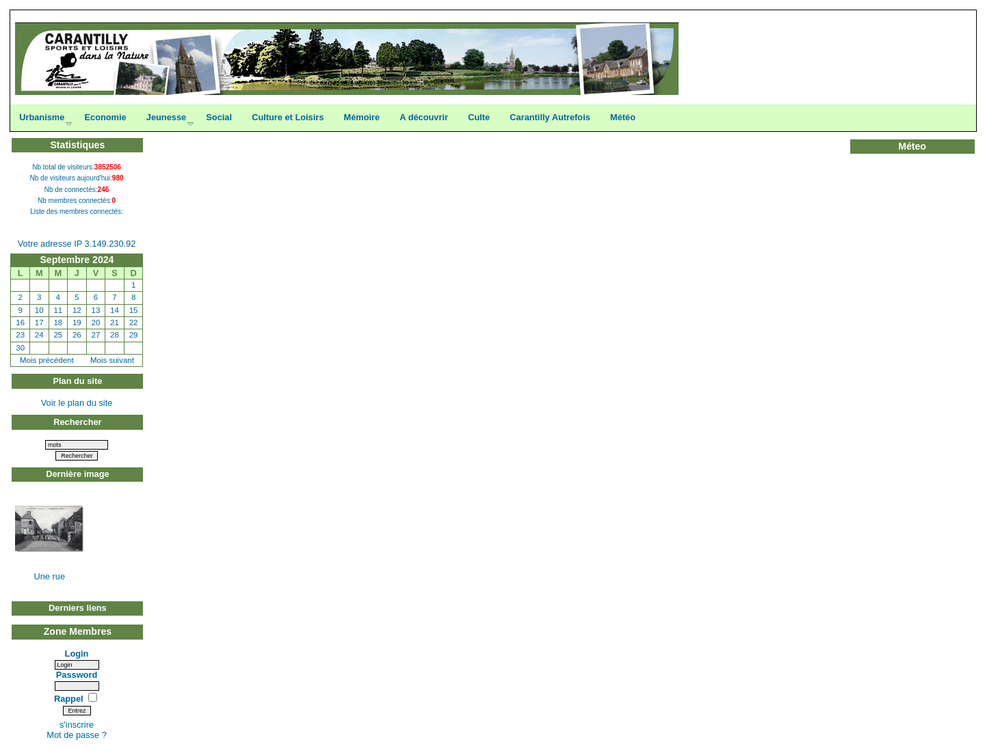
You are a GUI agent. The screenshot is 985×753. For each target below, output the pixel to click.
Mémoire (362, 117)
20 (96, 322)
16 (20, 322)
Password (76, 675)
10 (39, 310)
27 (96, 335)
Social (219, 117)
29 (133, 335)
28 (114, 335)
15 (133, 310)
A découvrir (423, 117)
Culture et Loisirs (288, 117)
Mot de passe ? (77, 735)
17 (39, 322)
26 (77, 335)
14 (114, 310)
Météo (622, 117)
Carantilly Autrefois (550, 117)
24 (39, 335)
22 (133, 322)
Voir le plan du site (77, 403)
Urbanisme (41, 117)
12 (77, 310)
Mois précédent (47, 360)
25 (57, 335)
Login (77, 653)
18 (57, 322)
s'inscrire (77, 725)
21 (114, 322)
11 (57, 310)
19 (77, 322)
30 (20, 348)
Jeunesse (166, 117)
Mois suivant (112, 360)
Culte (479, 117)
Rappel (70, 699)
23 (20, 335)
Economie (105, 117)
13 (96, 310)
